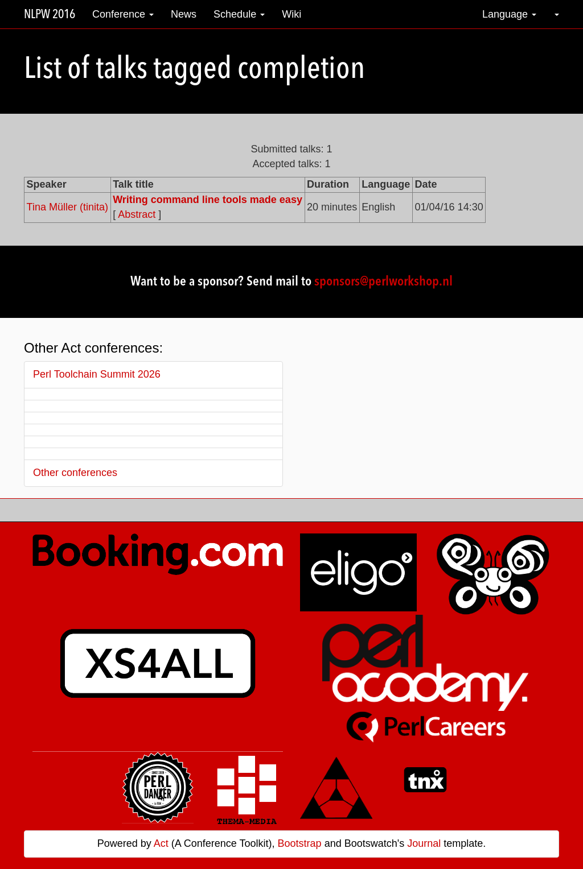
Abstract (136, 214)
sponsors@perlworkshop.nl (383, 282)
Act (161, 843)
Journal (424, 843)
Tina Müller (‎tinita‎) (67, 207)
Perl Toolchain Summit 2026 (97, 374)
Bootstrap (300, 843)
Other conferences (75, 472)
